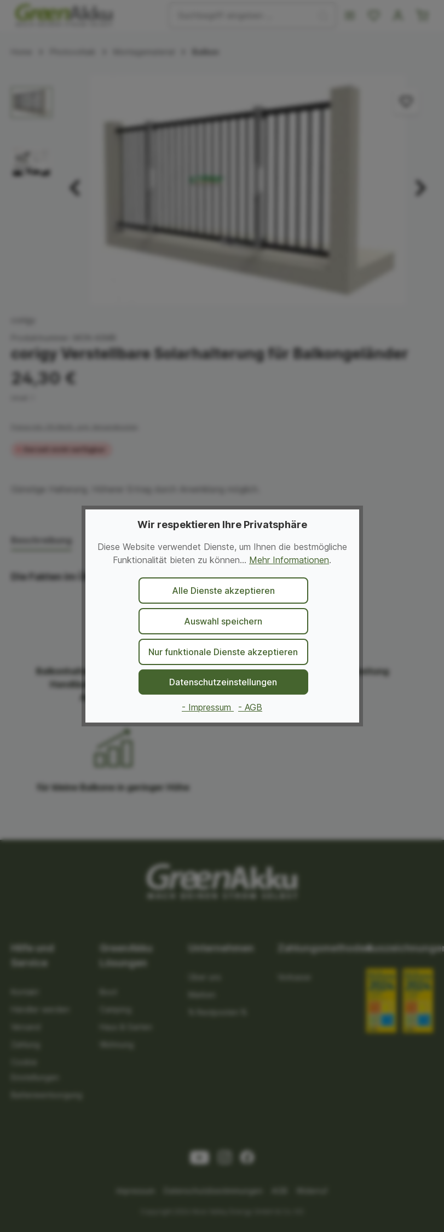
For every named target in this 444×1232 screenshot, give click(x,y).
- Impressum (208, 707)
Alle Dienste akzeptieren (223, 590)
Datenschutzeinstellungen (223, 682)
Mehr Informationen (289, 559)
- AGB (250, 707)
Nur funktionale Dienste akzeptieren (223, 651)
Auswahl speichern (223, 621)
